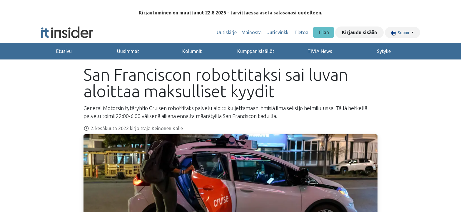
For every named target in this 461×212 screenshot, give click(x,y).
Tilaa (323, 32)
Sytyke (384, 51)
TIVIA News (320, 51)
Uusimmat (128, 51)
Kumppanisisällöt (255, 51)
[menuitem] (226, 32)
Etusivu (64, 51)
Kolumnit (192, 51)
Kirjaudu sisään (359, 32)
